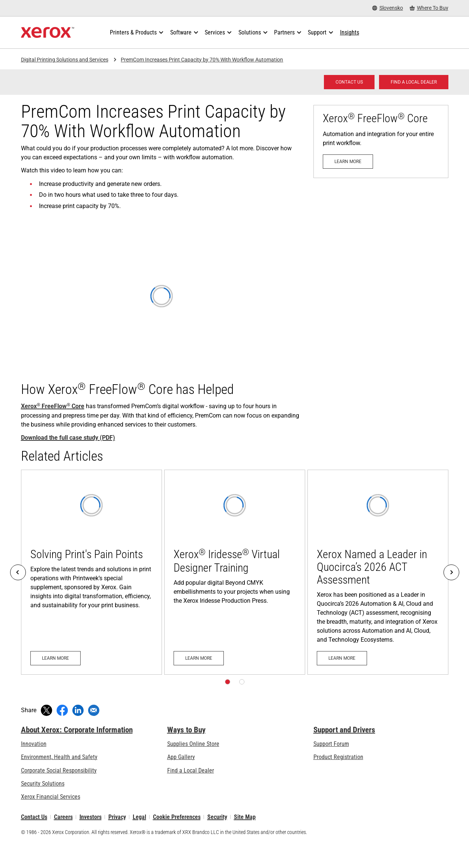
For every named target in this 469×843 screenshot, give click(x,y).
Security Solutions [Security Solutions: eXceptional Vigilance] (42, 783)
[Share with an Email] (94, 710)
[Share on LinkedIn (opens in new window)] (78, 710)
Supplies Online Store (193, 743)
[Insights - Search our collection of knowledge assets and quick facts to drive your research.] (350, 32)
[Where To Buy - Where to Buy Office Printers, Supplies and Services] (429, 8)
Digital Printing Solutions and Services (64, 59)
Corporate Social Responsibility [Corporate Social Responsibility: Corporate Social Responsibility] (59, 770)
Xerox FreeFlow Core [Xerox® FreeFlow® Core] (52, 406)
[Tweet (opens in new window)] (46, 710)
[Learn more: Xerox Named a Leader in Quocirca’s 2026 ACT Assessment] (378, 572)
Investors (90, 817)
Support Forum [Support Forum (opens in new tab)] (331, 743)
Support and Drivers (344, 729)
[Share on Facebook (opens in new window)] (62, 710)
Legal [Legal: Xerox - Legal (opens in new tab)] (139, 817)
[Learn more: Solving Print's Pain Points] (91, 572)
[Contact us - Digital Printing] (349, 82)
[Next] (451, 572)
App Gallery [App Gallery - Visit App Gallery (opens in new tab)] (181, 757)
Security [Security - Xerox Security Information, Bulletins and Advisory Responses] (217, 817)
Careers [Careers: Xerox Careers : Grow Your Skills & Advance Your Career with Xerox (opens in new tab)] (63, 817)
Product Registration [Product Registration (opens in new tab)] (338, 757)
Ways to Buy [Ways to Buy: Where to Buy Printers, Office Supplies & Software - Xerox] (186, 729)
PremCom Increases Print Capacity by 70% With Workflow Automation (202, 59)
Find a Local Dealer (190, 770)
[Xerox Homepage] (48, 32)
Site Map (245, 817)
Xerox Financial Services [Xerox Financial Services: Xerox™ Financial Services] (50, 796)
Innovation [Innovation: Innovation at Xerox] (33, 743)
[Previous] (18, 572)
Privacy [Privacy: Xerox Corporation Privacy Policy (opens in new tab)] (117, 817)
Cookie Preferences (177, 817)
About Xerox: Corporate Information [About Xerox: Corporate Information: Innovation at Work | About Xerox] (77, 729)
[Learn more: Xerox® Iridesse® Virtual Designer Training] (235, 572)
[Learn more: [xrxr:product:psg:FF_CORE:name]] (381, 141)
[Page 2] (242, 682)
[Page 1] (227, 682)
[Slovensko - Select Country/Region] (387, 8)
